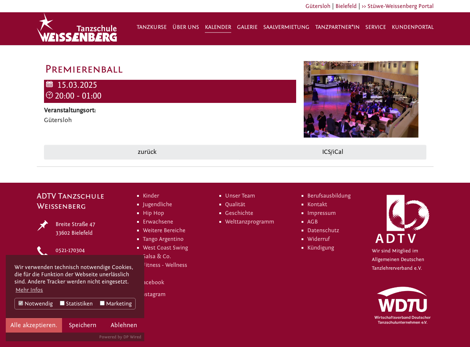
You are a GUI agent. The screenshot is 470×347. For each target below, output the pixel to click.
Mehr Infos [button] (29, 290)
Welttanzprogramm (249, 221)
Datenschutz (323, 230)
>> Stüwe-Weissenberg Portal (398, 6)
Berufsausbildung (329, 195)
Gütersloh (318, 6)
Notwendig (35, 303)
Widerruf (318, 239)
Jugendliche (157, 204)
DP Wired (132, 336)
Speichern (82, 325)
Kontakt (317, 204)
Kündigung (320, 247)
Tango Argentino (163, 239)
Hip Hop (153, 213)
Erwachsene (158, 221)
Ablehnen (124, 325)
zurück (146, 151)
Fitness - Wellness (165, 265)
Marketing (116, 303)
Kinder (151, 195)
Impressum (321, 213)
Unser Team (240, 195)
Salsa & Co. (157, 256)
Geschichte (239, 213)
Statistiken (76, 303)
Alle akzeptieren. (33, 325)
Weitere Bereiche (164, 230)
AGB (312, 221)
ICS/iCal (332, 151)
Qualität (235, 204)
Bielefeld (346, 6)
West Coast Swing (165, 247)
